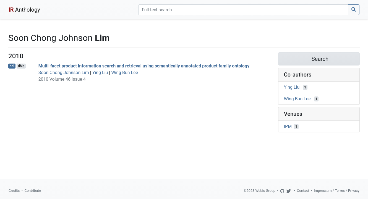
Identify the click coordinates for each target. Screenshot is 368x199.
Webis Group (265, 190)
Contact (303, 190)
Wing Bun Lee (124, 72)
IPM (288, 126)
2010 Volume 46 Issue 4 (62, 79)
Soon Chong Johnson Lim (63, 72)
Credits (14, 190)
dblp (21, 66)
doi (12, 66)
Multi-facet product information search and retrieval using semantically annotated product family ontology (143, 66)
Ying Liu (100, 72)
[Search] (243, 9)
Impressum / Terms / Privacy (336, 190)
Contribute (32, 190)
